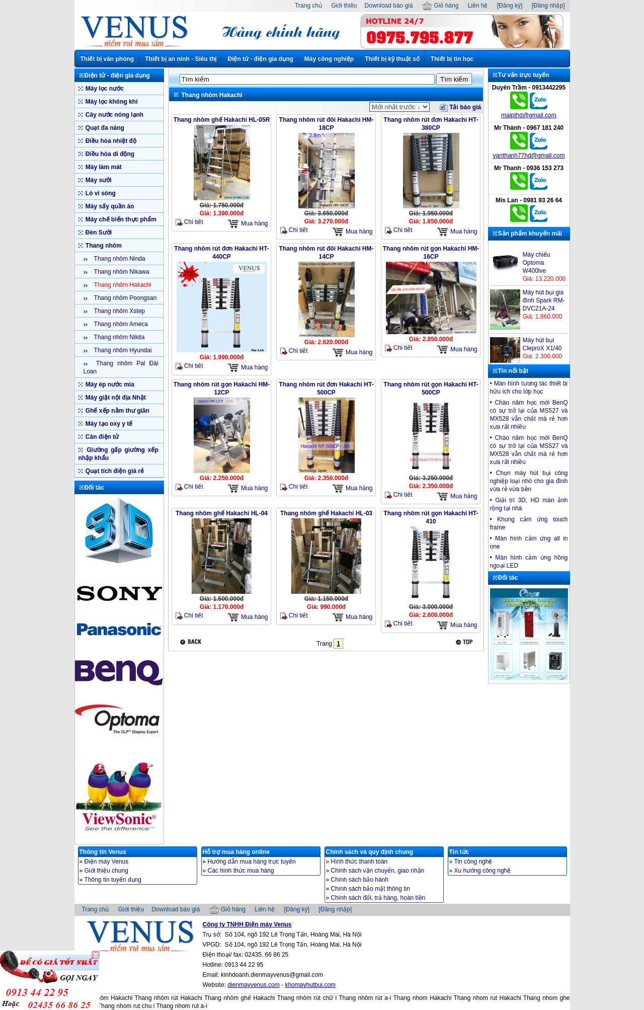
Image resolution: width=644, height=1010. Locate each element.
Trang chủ (308, 5)
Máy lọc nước (104, 88)
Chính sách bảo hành (359, 879)
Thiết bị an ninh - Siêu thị (180, 58)
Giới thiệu (344, 5)
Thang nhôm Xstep (119, 311)
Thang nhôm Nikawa (121, 271)
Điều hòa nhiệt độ (110, 140)
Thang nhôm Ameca (120, 324)
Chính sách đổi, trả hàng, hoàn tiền (378, 897)
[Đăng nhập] (548, 5)
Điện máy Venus (107, 861)
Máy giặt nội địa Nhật (115, 397)
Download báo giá (389, 5)
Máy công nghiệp (329, 58)
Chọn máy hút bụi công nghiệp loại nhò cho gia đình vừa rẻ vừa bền (529, 481)
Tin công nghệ (473, 861)
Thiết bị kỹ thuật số (392, 58)
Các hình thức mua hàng (241, 870)
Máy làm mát (103, 167)
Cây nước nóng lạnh (114, 114)
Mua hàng (247, 223)
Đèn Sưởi (98, 232)
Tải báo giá (460, 107)
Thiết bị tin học (452, 58)
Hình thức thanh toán (359, 861)
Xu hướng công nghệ (482, 870)
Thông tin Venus (102, 852)
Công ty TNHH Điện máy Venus (247, 924)
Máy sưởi (98, 180)
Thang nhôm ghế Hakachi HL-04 (222, 513)
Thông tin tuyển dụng (113, 879)
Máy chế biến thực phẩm (120, 219)
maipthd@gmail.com (528, 115)
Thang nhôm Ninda (119, 258)
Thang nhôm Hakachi (122, 284)
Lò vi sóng (100, 193)
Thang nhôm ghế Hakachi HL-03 (326, 513)
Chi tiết (189, 222)
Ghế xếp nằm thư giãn (116, 410)
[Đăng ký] (510, 5)
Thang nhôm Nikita (119, 337)
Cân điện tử (101, 436)
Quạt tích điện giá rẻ (114, 471)
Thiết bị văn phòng (107, 58)
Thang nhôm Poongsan (125, 297)
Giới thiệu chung (106, 870)
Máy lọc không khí (111, 101)
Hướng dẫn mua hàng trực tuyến (252, 861)
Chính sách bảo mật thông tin (370, 888)
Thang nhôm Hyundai (122, 350)
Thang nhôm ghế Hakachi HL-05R (222, 119)
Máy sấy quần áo (109, 206)
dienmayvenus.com (253, 984)
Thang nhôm (103, 245)
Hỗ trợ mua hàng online (236, 852)
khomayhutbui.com (310, 984)
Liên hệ (478, 5)
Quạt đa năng (104, 127)
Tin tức (459, 852)
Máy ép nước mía (109, 384)
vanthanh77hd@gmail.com (529, 155)
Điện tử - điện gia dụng (260, 58)
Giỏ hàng (440, 5)
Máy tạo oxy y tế (108, 423)
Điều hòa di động (109, 154)
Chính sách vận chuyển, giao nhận (378, 870)
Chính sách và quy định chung (370, 852)
